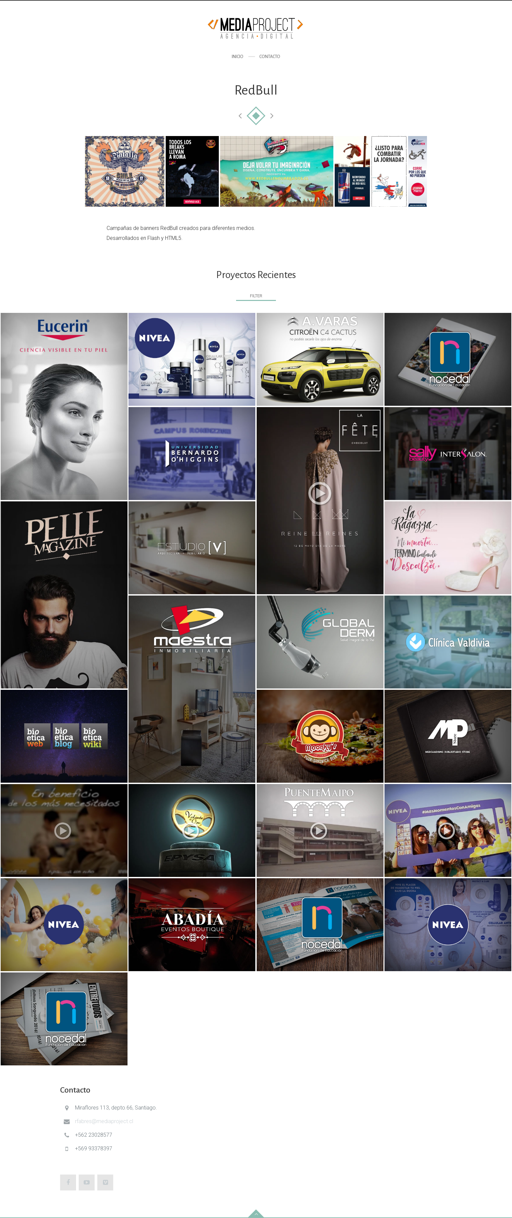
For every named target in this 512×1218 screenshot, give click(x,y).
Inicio (237, 56)
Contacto (269, 56)
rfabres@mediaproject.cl (104, 1121)
